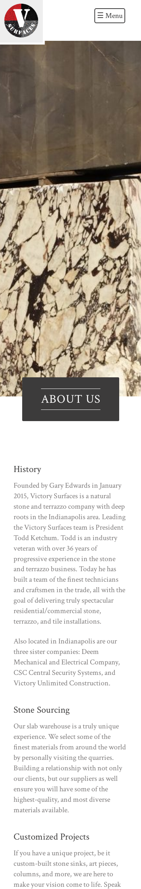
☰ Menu (110, 16)
